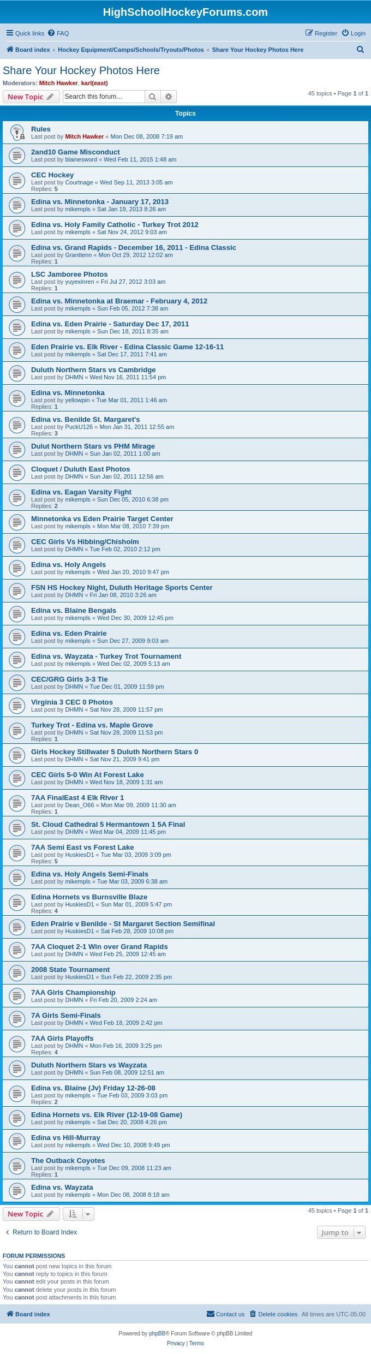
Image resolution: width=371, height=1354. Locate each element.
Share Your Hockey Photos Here (81, 70)
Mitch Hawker (58, 83)
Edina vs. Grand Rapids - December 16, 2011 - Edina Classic (133, 247)
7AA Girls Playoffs (62, 1038)
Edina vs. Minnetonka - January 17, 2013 (100, 202)
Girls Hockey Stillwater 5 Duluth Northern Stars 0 (114, 752)
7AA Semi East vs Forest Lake (82, 847)
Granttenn (78, 255)
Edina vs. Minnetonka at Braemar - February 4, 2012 (119, 301)
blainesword (81, 159)
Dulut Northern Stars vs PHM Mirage (93, 446)
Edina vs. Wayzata (62, 1187)
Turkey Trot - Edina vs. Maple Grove (92, 725)
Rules (41, 129)
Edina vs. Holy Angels (68, 564)
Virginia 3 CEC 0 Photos (72, 702)
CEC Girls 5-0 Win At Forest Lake (87, 775)
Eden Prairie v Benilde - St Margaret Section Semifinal (123, 924)
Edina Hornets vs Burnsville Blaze (89, 897)
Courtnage (79, 182)
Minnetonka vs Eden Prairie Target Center (102, 519)
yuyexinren (79, 281)
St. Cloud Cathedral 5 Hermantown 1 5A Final (108, 824)
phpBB (157, 1334)
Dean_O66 (79, 805)
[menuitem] (58, 33)
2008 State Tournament (70, 969)
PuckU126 (79, 427)
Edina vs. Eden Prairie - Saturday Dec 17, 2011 (110, 324)
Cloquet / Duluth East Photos (80, 469)
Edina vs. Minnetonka (68, 393)
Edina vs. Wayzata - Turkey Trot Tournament (106, 656)
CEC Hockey (52, 175)
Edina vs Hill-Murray (65, 1138)
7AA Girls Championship (73, 992)
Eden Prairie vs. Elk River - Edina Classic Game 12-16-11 (127, 347)
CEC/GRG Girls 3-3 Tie (69, 679)
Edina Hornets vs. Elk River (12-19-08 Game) (106, 1115)
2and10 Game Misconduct (75, 152)
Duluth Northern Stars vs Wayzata (89, 1065)
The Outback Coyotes (68, 1160)
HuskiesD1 (79, 854)
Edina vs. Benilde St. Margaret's (85, 419)
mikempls (77, 209)
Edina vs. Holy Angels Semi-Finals (89, 874)
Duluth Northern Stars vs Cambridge (93, 370)
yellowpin (77, 400)
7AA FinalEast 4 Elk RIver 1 (77, 798)
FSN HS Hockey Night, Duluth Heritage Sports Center (122, 587)
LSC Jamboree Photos (69, 274)
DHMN (74, 377)
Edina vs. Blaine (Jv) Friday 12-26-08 (93, 1088)
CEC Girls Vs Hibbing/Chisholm (85, 542)
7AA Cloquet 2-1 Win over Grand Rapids (99, 947)
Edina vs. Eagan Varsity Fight (81, 492)
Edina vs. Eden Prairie (69, 633)
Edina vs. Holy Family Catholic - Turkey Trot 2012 (115, 224)
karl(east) (94, 83)
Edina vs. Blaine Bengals (73, 610)
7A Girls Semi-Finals (66, 1015)
